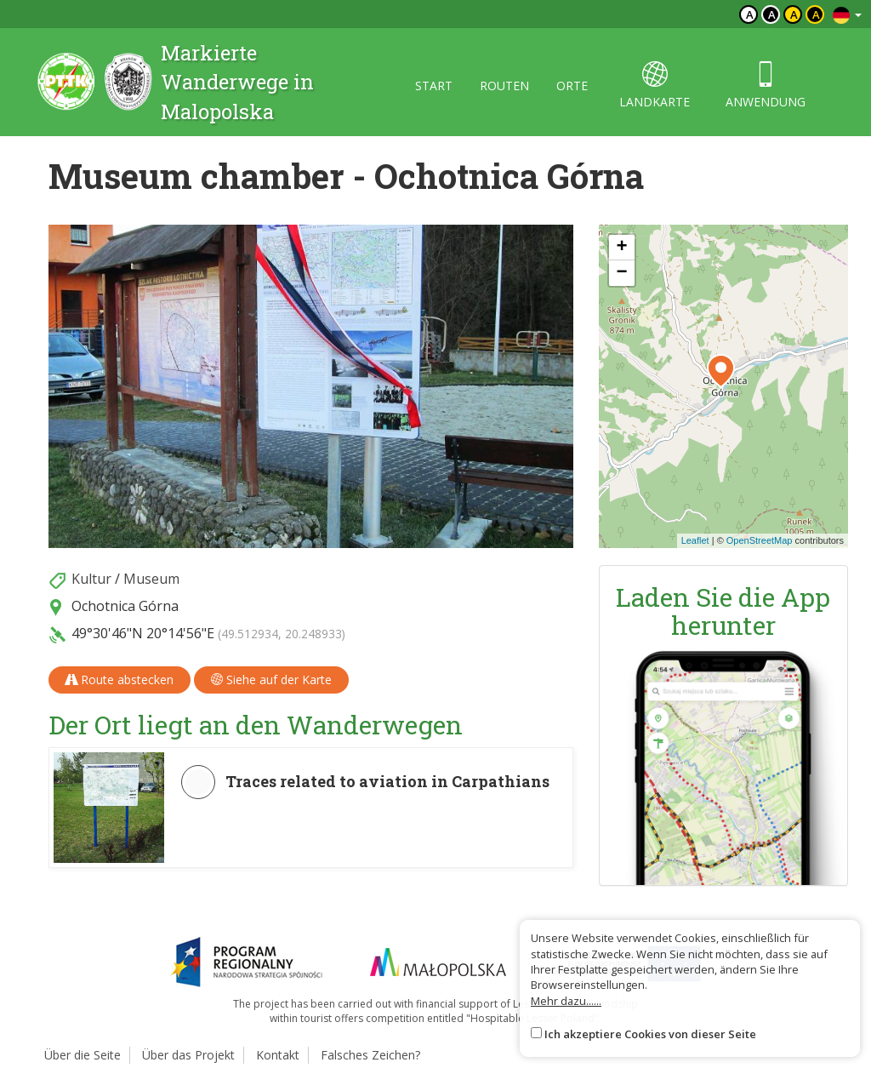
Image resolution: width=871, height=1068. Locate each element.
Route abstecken (119, 679)
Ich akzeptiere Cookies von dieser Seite (650, 1034)
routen (504, 85)
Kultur (91, 578)
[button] (721, 371)
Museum (151, 578)
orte (572, 85)
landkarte (654, 85)
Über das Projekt (188, 1055)
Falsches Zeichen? (370, 1055)
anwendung (766, 85)
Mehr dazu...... (566, 1000)
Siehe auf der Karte (271, 679)
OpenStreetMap (759, 540)
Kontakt (277, 1055)
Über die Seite (82, 1055)
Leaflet (695, 540)
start (434, 85)
